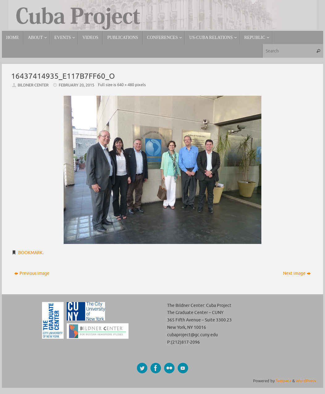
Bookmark (30, 252)
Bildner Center (33, 85)
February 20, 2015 (76, 85)
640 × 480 (125, 84)
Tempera (283, 381)
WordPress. (306, 381)
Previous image (31, 273)
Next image (297, 273)
